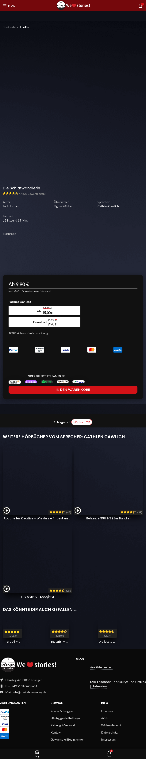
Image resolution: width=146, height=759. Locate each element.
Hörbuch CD (81, 415)
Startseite (9, 27)
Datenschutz (109, 725)
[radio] (25, 310)
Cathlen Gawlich (108, 206)
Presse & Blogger (62, 704)
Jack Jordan (10, 206)
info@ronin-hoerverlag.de (29, 685)
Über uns (107, 704)
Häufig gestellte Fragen (66, 711)
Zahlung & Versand (63, 718)
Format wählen (19, 301)
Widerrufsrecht (111, 718)
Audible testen (101, 660)
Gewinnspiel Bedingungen (67, 732)
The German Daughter (37, 589)
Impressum (108, 732)
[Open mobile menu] (9, 5)
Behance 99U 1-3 (108, 511)
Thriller (24, 27)
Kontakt (56, 725)
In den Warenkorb (73, 382)
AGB (104, 711)
